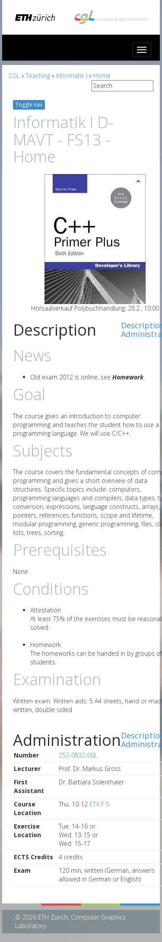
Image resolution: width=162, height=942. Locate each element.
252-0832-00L (78, 755)
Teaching (38, 75)
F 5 (105, 804)
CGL (14, 75)
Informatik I (71, 75)
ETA (94, 804)
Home (102, 75)
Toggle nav (29, 104)
